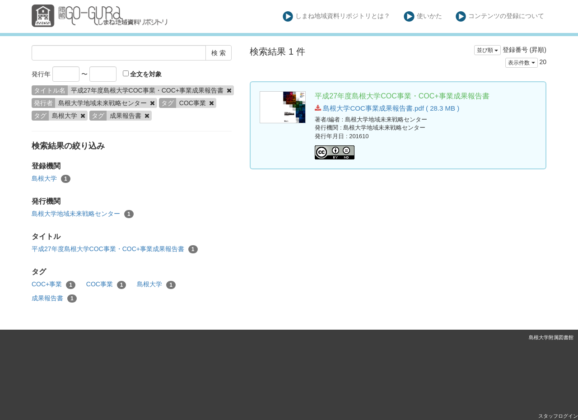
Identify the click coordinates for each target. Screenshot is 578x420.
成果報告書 (54, 298)
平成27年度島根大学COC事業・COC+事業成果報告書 (115, 249)
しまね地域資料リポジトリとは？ (337, 16)
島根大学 (51, 179)
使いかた (423, 16)
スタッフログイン (558, 416)
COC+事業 (53, 284)
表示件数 (521, 63)
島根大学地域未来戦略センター (83, 214)
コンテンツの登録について (500, 16)
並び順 (487, 50)
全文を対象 (142, 74)
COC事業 (106, 284)
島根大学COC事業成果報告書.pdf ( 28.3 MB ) (387, 108)
